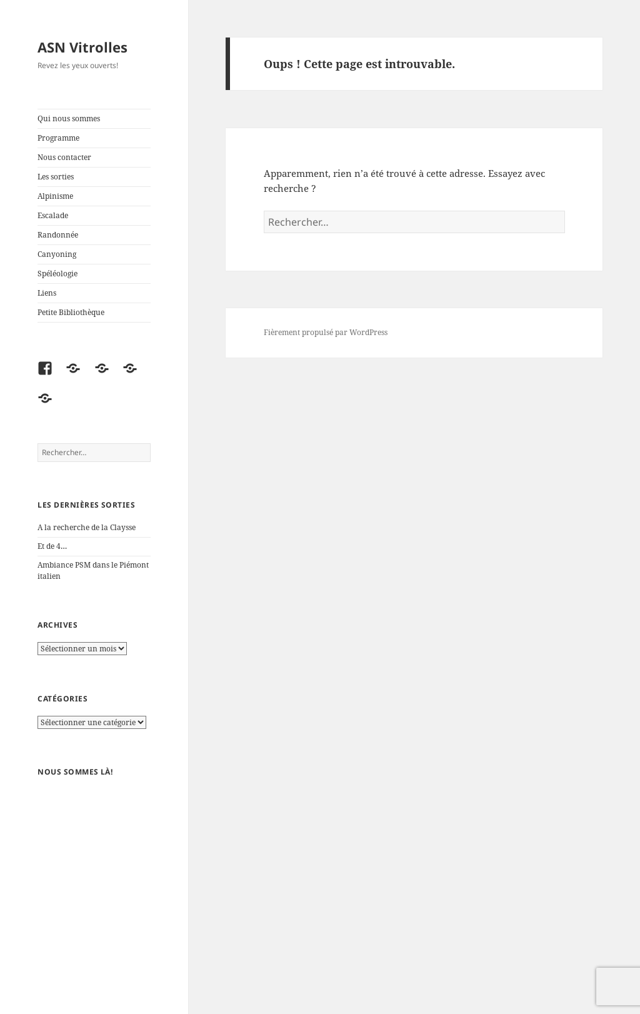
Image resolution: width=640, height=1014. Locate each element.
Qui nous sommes (69, 118)
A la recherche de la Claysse (88, 527)
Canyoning (57, 254)
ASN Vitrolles (83, 47)
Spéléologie (58, 273)
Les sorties (56, 176)
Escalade (53, 215)
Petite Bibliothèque (71, 312)
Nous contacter (64, 157)
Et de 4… (52, 546)
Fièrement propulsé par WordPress (326, 332)
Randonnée (58, 234)
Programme (58, 138)
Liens (47, 293)
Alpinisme (55, 196)
